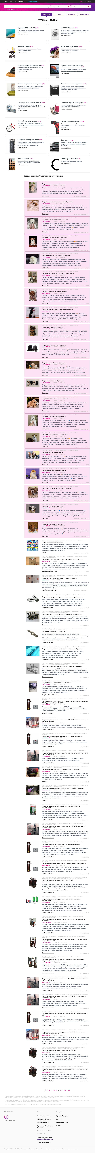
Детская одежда (22, 49)
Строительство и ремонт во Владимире (64, 733)
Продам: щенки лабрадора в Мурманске (54, 363)
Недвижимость (71, 14)
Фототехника (21, 30)
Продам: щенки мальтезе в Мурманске (54, 416)
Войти (81, 1)
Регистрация (88, 1)
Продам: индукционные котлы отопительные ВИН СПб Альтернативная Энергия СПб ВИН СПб (64, 996)
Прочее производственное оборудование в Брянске (57, 595)
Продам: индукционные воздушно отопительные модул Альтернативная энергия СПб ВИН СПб (64, 940)
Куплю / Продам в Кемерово (48, 804)
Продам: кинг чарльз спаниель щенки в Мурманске (57, 202)
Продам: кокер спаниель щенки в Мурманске (55, 399)
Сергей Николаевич (48, 713)
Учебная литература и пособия (29, 67)
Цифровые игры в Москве (76, 680)
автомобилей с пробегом (72, 1100)
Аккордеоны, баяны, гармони (69, 89)
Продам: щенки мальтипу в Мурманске (54, 184)
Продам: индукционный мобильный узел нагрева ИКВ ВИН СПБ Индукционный (61, 806)
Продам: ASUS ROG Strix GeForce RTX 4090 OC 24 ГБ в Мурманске (61, 769)
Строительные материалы (68, 123)
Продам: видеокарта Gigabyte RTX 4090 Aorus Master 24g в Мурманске (63, 788)
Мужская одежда (76, 105)
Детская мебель (27, 50)
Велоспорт (20, 123)
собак (87, 1100)
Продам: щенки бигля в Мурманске (52, 452)
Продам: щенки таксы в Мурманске (52, 524)
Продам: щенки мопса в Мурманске (52, 381)
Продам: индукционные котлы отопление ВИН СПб (57, 880)
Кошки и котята (74, 49)
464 (61, 1090)
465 (65, 1090)
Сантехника (79, 123)
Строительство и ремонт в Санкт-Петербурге (67, 698)
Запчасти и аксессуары (67, 142)
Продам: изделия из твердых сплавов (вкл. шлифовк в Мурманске (62, 614)
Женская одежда (66, 105)
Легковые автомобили (75, 144)
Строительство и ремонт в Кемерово (62, 804)
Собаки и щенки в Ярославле (76, 540)
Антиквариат (21, 162)
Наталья (44, 552)
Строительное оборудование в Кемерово (79, 804)
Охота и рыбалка (28, 123)
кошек (7, 1101)
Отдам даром (65, 161)
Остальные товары (23, 161)
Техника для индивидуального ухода (75, 31)
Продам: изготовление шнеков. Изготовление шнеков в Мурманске (62, 649)
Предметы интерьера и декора (26, 86)
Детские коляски (31, 49)
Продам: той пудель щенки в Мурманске (54, 291)
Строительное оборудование (69, 125)
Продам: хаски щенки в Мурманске (52, 542)
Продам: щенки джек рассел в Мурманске (54, 434)
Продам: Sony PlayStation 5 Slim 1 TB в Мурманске (57, 683)
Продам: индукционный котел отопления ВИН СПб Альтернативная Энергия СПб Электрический (65, 979)
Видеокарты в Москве (58, 767)
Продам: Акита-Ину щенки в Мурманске (54, 470)
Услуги (59, 14)
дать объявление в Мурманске (28, 1100)
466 (69, 1090)
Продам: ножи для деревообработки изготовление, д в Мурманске (62, 597)
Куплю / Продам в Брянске (47, 594)
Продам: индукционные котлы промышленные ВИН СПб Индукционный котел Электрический (64, 827)
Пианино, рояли (70, 86)
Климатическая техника (67, 33)
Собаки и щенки (65, 49)
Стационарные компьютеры (69, 71)
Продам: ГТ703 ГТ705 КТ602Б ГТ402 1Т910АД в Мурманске (59, 578)
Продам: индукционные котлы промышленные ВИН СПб (59, 1050)
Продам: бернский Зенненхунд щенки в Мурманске (57, 309)
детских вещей (22, 1101)
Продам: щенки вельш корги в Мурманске (54, 237)
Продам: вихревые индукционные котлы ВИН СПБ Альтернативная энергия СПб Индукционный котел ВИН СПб (65, 702)
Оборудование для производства (27, 105)
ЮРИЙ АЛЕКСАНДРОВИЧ (49, 571)
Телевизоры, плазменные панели (35, 30)
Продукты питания (34, 161)
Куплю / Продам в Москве (47, 182)
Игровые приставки (31, 31)
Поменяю (79, 161)
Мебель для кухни (22, 88)
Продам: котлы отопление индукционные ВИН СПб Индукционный (62, 736)
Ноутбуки (63, 69)
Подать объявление (32, 1)
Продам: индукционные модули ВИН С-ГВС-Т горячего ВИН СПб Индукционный (61, 899)
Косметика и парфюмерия (32, 162)
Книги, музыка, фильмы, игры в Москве (62, 680)
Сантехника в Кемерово (76, 1011)
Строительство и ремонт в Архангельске (64, 841)
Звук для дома (22, 31)
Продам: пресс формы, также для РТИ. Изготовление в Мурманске (62, 666)
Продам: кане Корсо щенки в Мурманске (54, 345)
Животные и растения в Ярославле (62, 540)
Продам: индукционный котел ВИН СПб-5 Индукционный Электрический (64, 863)
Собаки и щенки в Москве (73, 182)
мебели (83, 1100)
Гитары (63, 86)
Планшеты (80, 71)
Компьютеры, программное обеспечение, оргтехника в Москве (67, 766)
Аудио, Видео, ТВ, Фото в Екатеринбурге (65, 556)
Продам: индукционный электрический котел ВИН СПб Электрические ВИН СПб (65, 1014)
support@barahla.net (45, 1139)
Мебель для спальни (33, 88)
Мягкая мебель (39, 86)
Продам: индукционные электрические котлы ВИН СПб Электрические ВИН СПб (65, 1069)
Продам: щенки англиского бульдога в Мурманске (57, 488)
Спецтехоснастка (47, 607)
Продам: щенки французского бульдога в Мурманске (58, 273)
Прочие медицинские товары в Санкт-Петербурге (67, 1048)
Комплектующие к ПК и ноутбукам (76, 69)
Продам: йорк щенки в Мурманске (52, 327)
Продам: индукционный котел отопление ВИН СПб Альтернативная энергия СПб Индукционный (65, 720)
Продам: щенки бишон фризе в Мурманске (55, 220)
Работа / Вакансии (84, 14)
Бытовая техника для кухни (68, 30)
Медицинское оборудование (34, 106)
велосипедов (38, 1101)
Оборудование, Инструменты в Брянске (62, 594)
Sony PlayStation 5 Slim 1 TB (50, 695)
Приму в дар (72, 161)
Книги (19, 67)
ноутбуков (55, 1101)
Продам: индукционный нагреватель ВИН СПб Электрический (61, 844)
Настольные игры (27, 69)
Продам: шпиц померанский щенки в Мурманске (56, 255)
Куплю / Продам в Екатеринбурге (48, 556)
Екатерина (45, 196)
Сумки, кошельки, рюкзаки (72, 106)
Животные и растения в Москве (60, 182)
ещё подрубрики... (23, 34)
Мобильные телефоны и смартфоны (27, 142)
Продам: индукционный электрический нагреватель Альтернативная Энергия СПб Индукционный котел (63, 960)
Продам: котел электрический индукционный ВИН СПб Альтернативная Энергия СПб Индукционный (64, 1032)
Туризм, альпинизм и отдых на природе (33, 125)
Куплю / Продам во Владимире (48, 733)
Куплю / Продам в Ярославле (48, 540)
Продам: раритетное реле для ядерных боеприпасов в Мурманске (62, 559)
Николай (44, 781)
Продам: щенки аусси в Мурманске (52, 506)
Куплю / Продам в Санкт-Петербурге (49, 698)
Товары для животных (72, 50)
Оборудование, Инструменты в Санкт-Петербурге (68, 877)
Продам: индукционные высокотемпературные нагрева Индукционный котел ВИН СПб (63, 919)
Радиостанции (34, 145)
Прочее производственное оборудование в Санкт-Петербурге (69, 878)
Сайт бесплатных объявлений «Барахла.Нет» (31, 1149)
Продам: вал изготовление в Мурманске (54, 631)
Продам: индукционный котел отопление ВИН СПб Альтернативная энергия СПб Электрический (65, 753)
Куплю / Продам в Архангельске (48, 841)
